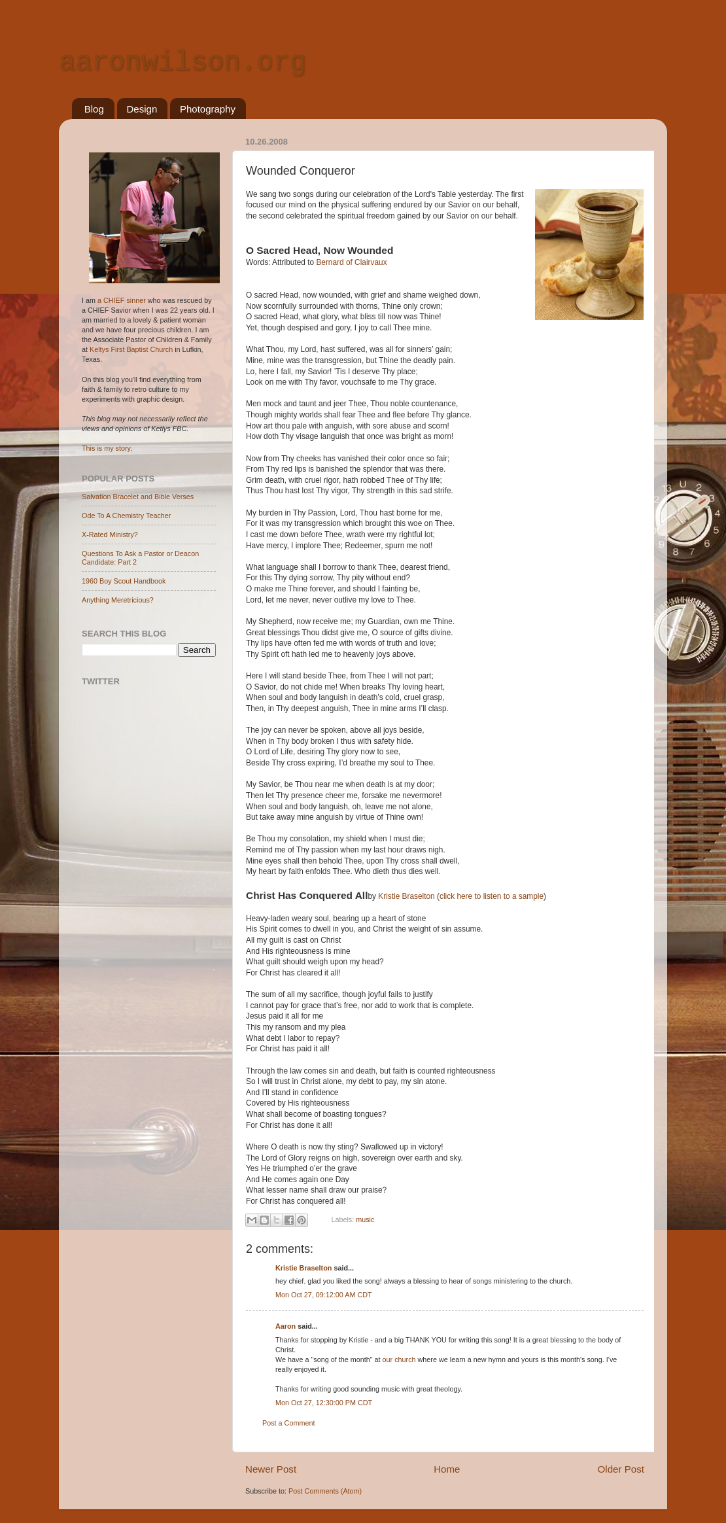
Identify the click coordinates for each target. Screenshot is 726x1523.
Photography (207, 108)
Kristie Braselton (406, 896)
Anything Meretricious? (118, 600)
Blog (94, 108)
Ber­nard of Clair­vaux (351, 262)
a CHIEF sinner (121, 300)
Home (447, 1469)
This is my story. (107, 448)
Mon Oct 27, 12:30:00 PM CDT (323, 1403)
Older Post (621, 1469)
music (365, 1219)
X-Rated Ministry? (110, 534)
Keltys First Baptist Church (131, 349)
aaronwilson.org (182, 63)
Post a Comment (288, 1423)
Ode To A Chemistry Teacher (126, 515)
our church (399, 1359)
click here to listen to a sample (492, 896)
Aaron (285, 1326)
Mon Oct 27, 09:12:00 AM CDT (323, 1295)
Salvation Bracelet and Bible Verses (138, 496)
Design (142, 108)
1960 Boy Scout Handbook (123, 581)
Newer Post (270, 1469)
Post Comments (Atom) (325, 1491)
